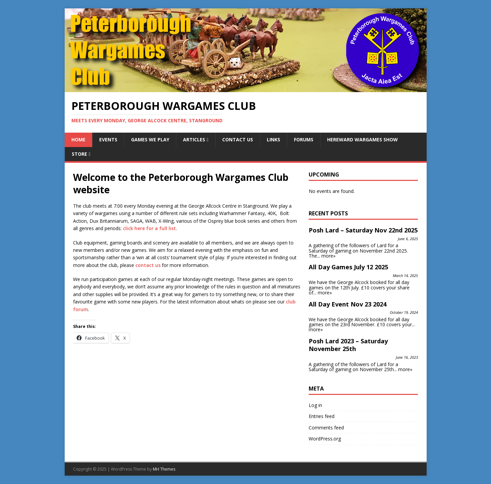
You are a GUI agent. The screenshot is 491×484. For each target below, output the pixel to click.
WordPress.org (325, 438)
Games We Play (150, 139)
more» (328, 256)
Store (79, 154)
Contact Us (237, 139)
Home (78, 139)
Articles (194, 139)
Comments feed (326, 427)
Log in (315, 405)
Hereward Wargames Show (362, 139)
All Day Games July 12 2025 (348, 267)
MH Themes (164, 469)
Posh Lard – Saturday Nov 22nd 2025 (363, 230)
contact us (148, 265)
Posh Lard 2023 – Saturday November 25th (348, 345)
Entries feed (321, 416)
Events (108, 139)
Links (273, 139)
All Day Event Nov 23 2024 (347, 304)
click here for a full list (149, 228)
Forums (303, 139)
